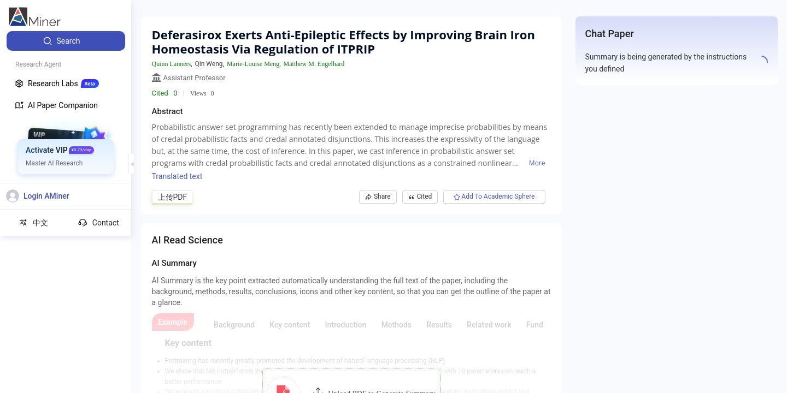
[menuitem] (66, 41)
